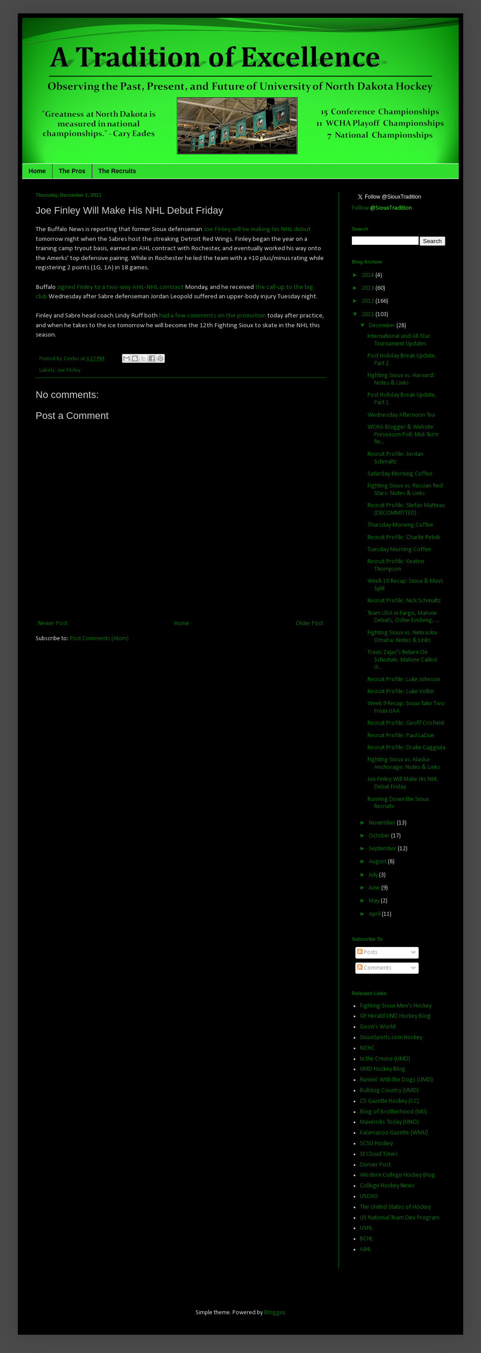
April (375, 914)
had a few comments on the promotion (212, 315)
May (375, 901)
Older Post (309, 623)
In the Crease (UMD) (385, 1059)
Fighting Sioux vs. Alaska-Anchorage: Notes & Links (403, 763)
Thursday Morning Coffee (400, 525)
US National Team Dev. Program (400, 1218)
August (378, 861)
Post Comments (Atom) (99, 638)
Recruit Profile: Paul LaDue (400, 735)
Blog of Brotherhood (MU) (393, 1112)
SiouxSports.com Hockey (391, 1037)
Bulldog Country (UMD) (389, 1090)
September (383, 848)
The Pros (72, 171)
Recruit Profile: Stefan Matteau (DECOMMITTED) (406, 509)
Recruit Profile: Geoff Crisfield (405, 723)
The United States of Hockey (395, 1207)
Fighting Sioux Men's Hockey (396, 1006)
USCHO (369, 1196)
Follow (382, 208)
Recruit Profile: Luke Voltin (400, 691)
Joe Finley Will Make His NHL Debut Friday (402, 783)
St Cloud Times (379, 1154)
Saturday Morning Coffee (399, 474)
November (383, 823)
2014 (368, 275)
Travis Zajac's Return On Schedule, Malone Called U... (402, 660)
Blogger (274, 1312)
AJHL (365, 1249)
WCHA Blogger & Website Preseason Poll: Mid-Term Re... (403, 435)
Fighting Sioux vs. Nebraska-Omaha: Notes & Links (402, 637)
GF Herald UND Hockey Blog (395, 1016)
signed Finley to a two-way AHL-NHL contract (120, 287)
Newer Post (52, 623)
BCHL (366, 1238)
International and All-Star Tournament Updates (398, 340)
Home (37, 171)
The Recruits (117, 171)
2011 (368, 314)
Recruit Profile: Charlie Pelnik (403, 537)
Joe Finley (69, 370)
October (380, 836)
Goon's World (377, 1027)
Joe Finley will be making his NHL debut (257, 229)
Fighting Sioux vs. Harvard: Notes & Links (401, 379)
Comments (374, 968)
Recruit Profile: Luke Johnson (403, 679)
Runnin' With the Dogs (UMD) (396, 1080)
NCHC (367, 1048)
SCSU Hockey (376, 1143)
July (374, 875)
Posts (367, 952)
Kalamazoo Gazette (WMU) (394, 1133)
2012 (368, 301)
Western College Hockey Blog (397, 1175)
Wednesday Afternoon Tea (401, 415)
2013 (368, 288)
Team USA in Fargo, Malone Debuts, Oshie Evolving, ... (403, 617)
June (375, 888)
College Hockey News (387, 1185)
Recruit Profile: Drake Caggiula (406, 747)
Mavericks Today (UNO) (389, 1122)
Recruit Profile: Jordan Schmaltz (395, 458)
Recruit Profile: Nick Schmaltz (404, 600)
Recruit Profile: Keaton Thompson (395, 565)
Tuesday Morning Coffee (399, 549)
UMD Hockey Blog (382, 1069)
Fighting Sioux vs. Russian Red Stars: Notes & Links (405, 490)
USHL (366, 1228)
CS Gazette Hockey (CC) (389, 1101)
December (382, 325)
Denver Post (375, 1165)
